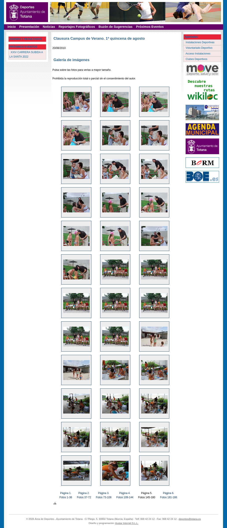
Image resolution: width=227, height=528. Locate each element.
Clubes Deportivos (197, 59)
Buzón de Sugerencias (116, 26)
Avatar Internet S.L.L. (126, 523)
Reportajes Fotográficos (77, 26)
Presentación (29, 26)
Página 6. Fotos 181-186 (168, 495)
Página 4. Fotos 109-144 (124, 495)
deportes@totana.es (190, 519)
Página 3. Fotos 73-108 (103, 495)
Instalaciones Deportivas (200, 42)
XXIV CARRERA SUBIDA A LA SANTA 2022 (26, 54)
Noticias (49, 26)
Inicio (11, 26)
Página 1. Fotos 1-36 (65, 495)
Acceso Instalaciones (198, 53)
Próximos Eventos (150, 26)
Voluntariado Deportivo (199, 47)
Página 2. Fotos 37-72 (84, 495)
